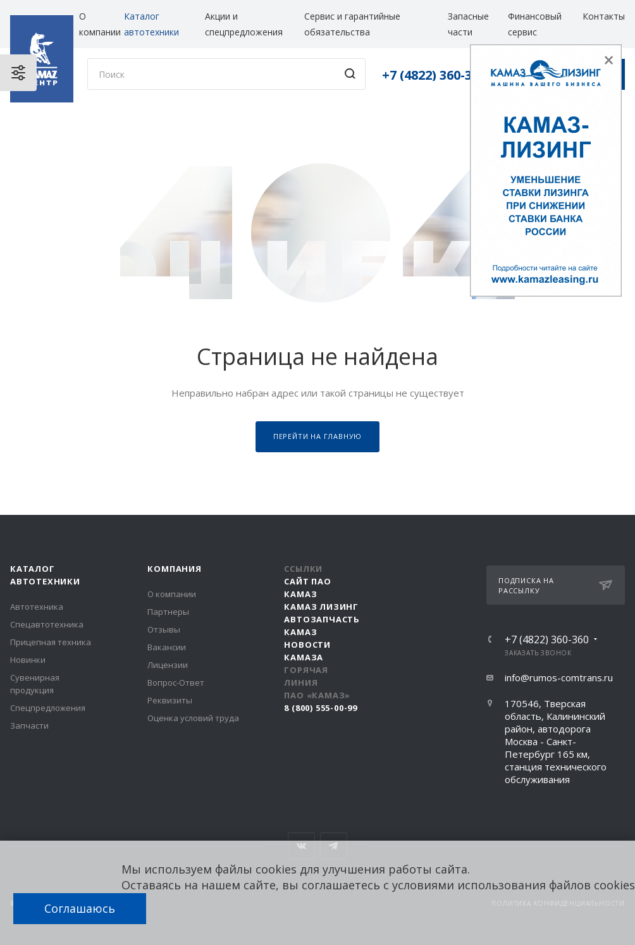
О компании (171, 594)
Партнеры (168, 611)
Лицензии (167, 664)
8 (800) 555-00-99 (320, 707)
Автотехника (36, 606)
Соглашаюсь (79, 908)
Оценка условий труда (193, 718)
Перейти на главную (317, 436)
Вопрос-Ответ (175, 682)
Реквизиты (169, 700)
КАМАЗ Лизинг (321, 606)
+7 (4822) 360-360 (434, 74)
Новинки (28, 659)
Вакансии (166, 647)
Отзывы (163, 629)
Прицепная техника (50, 642)
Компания (174, 568)
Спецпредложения (47, 707)
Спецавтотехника (46, 624)
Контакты (604, 16)
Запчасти (29, 725)
